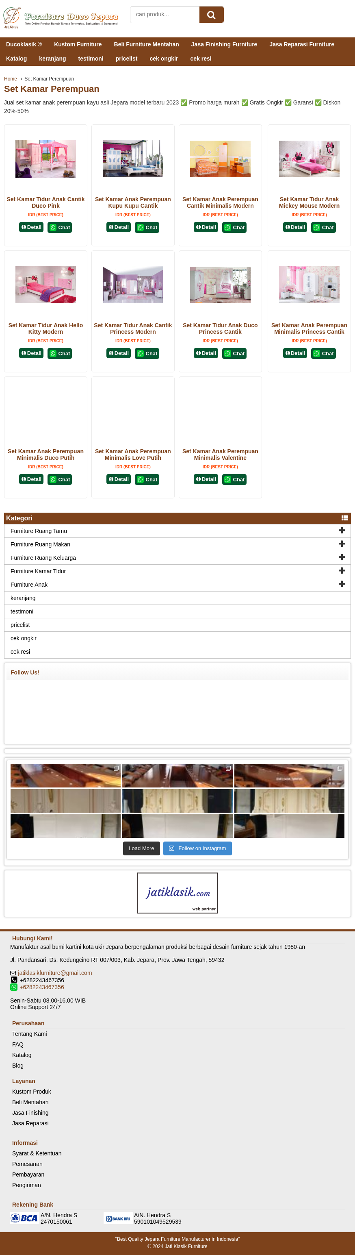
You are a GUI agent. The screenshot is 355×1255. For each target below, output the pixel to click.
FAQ (18, 1044)
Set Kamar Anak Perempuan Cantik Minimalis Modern (220, 202)
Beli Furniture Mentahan (146, 44)
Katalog (16, 58)
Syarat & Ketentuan (36, 1153)
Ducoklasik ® (24, 44)
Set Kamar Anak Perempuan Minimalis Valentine (220, 454)
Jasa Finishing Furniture (224, 44)
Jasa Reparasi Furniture (301, 44)
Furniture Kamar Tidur (38, 571)
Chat (60, 227)
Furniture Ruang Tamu (39, 531)
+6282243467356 (41, 987)
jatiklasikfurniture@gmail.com (55, 973)
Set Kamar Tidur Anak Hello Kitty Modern (46, 328)
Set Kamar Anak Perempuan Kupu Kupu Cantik (133, 202)
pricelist (127, 58)
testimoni (90, 58)
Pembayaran (28, 1174)
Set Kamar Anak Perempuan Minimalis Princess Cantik (309, 328)
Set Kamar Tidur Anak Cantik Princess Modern (133, 328)
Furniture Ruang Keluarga (43, 558)
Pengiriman (26, 1185)
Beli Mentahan (30, 1102)
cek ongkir (163, 58)
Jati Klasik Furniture (186, 1246)
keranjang (52, 58)
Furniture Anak (29, 584)
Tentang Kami (29, 1034)
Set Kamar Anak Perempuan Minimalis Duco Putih (46, 454)
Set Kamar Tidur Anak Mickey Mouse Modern (309, 202)
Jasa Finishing (30, 1112)
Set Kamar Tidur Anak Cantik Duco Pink (45, 202)
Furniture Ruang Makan (40, 544)
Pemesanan (27, 1164)
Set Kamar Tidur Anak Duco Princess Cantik (220, 328)
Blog (18, 1065)
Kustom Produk (31, 1091)
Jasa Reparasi (30, 1123)
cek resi (200, 58)
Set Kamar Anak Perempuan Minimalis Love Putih (133, 454)
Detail (31, 227)
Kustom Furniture (78, 44)
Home (10, 79)
